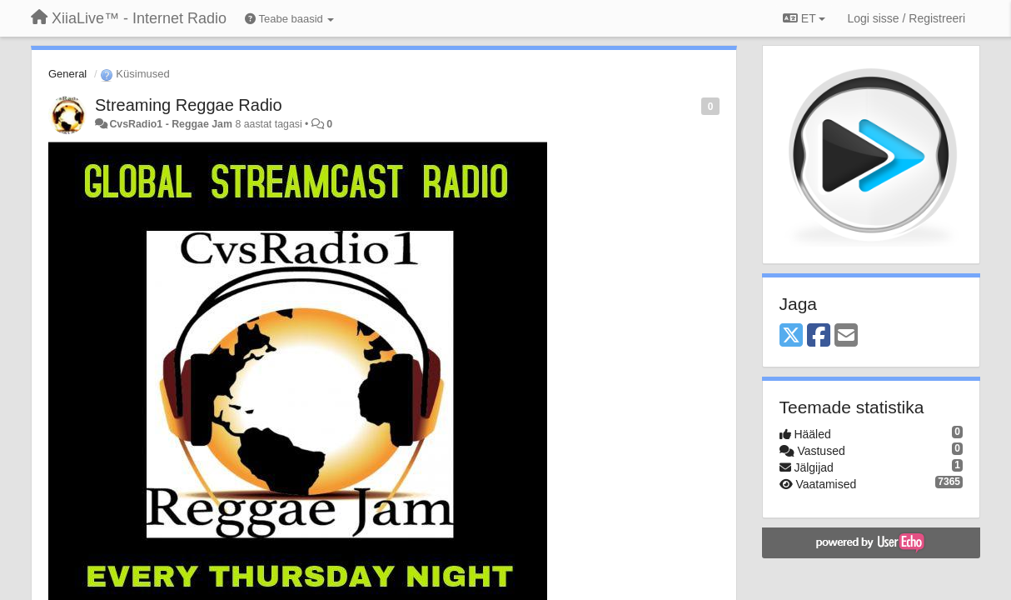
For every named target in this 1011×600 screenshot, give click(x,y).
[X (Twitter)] (791, 336)
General (67, 74)
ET (804, 18)
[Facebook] (818, 336)
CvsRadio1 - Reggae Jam (170, 124)
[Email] (846, 336)
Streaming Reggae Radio (188, 105)
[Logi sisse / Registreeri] (906, 18)
